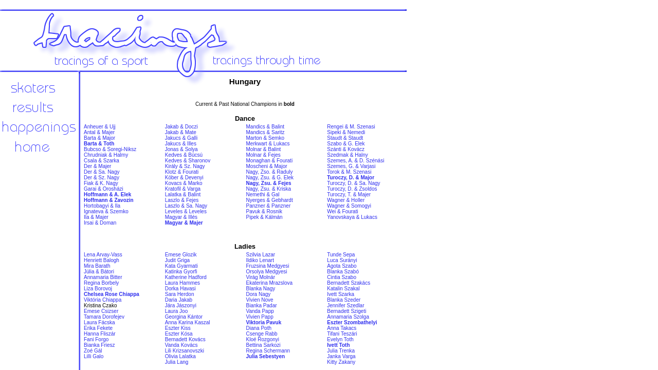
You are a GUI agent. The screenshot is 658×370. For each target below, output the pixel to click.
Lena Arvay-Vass (103, 254)
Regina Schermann (268, 351)
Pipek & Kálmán (264, 217)
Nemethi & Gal (263, 194)
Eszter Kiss (178, 328)
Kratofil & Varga (182, 189)
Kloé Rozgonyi (262, 339)
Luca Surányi (342, 260)
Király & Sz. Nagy (185, 166)
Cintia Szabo (341, 277)
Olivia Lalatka (180, 356)
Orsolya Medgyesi (266, 271)
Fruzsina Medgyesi (267, 266)
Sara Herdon (179, 294)
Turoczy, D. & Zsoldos (352, 189)
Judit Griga (177, 260)
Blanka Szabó (343, 271)
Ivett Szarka (340, 294)
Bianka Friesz (99, 345)
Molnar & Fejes (263, 155)
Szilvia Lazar (261, 254)
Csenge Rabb (262, 334)
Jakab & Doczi (181, 127)
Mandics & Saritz (265, 132)
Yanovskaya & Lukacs (352, 217)
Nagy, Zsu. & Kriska (268, 189)
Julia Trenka (341, 351)
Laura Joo (176, 311)
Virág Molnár (261, 277)
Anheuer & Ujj (100, 127)
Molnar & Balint (263, 149)
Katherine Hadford (186, 277)
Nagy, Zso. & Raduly (269, 172)
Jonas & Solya (181, 149)
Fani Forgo (96, 339)
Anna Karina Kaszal (187, 322)
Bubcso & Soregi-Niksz (110, 149)
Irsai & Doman (100, 223)
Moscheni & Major (266, 166)
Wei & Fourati (342, 211)
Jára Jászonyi (180, 305)
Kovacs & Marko (184, 183)
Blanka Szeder (343, 300)
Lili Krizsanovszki (184, 351)
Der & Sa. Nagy (101, 172)
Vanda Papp (260, 311)
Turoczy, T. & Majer (349, 194)
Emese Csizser (101, 311)
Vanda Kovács (181, 345)
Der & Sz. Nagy (101, 177)
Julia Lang (177, 362)
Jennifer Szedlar (345, 305)
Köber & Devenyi (184, 177)
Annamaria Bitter (103, 277)
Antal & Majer (99, 132)
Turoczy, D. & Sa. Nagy (353, 183)
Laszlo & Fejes (182, 200)
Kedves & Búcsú (184, 155)
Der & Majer (97, 166)
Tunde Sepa (341, 254)
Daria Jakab (178, 300)
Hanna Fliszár (100, 334)
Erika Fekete (98, 328)
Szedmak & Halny (347, 155)
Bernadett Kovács (185, 339)
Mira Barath (97, 266)
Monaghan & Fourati (269, 160)
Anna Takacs (341, 328)
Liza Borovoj (98, 288)
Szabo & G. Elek (345, 143)
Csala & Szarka (101, 160)
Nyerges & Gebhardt (269, 200)
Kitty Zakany (341, 362)
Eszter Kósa (179, 334)
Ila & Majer (96, 217)
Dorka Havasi (180, 288)
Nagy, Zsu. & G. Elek (270, 177)
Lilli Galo (93, 356)
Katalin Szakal (343, 288)
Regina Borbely (101, 283)
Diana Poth (258, 328)
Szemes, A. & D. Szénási (355, 160)
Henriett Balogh (101, 260)
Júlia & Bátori (99, 271)
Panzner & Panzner (268, 206)
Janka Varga (341, 356)
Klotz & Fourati (182, 172)
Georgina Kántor (184, 317)
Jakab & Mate (180, 132)
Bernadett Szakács (348, 283)
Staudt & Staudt (345, 138)
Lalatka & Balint (183, 194)
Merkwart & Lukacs (268, 143)
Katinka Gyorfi (181, 271)
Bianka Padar (261, 305)
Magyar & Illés (181, 217)
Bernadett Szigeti (346, 311)
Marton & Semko (265, 138)
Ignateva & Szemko (106, 211)
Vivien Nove (259, 300)
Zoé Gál (93, 351)
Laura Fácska (99, 322)
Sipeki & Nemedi (346, 132)
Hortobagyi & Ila (102, 206)
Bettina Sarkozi (263, 345)
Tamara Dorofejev (104, 317)
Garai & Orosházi (103, 189)
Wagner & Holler (345, 200)
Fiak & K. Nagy (101, 183)
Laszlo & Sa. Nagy (186, 206)
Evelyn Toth (340, 339)
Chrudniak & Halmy (106, 155)
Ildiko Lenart (260, 260)
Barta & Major (99, 138)
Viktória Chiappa (102, 300)
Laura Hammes (182, 283)
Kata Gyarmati (181, 266)
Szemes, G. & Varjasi (351, 166)
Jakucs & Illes (180, 143)
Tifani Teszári (342, 334)
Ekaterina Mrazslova (269, 283)
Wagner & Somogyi (349, 206)
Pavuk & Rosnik (264, 211)
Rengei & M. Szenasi (351, 127)
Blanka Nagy (261, 288)
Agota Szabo (341, 266)
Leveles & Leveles (186, 211)
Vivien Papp (259, 317)
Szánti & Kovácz (345, 149)
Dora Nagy (258, 294)
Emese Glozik (181, 254)
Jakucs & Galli (181, 138)
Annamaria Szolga (348, 317)
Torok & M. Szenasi (349, 172)
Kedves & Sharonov (187, 160)
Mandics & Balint (265, 127)
